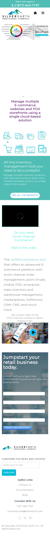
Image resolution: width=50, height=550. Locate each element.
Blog (25, 495)
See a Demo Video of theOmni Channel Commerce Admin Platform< (25, 318)
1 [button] (19, 96)
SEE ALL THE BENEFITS (25, 195)
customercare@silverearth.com (25, 511)
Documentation (25, 490)
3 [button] (27, 96)
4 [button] (30, 96)
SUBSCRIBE (9, 472)
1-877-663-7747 (25, 506)
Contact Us (25, 485)
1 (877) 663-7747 (25, 5)
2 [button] (23, 96)
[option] (25, 30)
